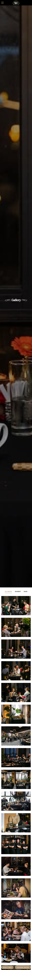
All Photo (8, 591)
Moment (18, 591)
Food (25, 591)
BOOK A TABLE (7, 967)
